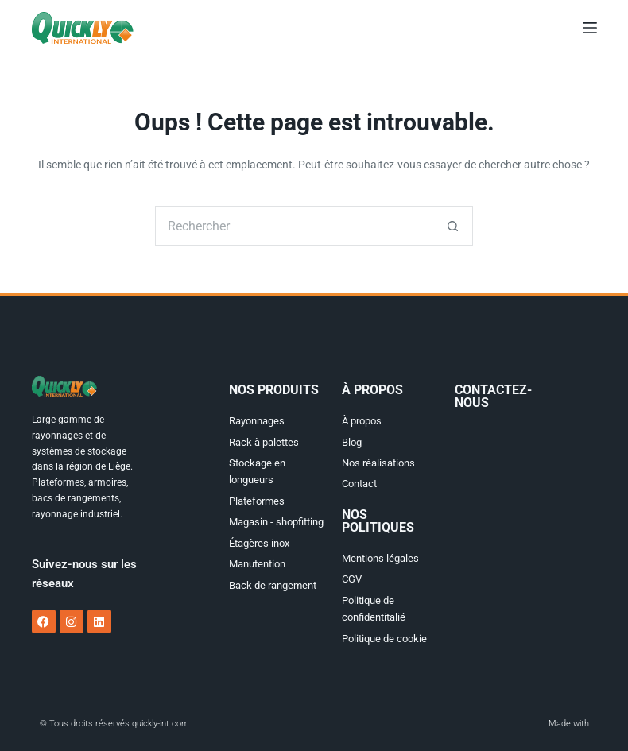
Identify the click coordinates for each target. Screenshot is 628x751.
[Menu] (590, 28)
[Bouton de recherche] (453, 226)
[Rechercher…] (294, 226)
